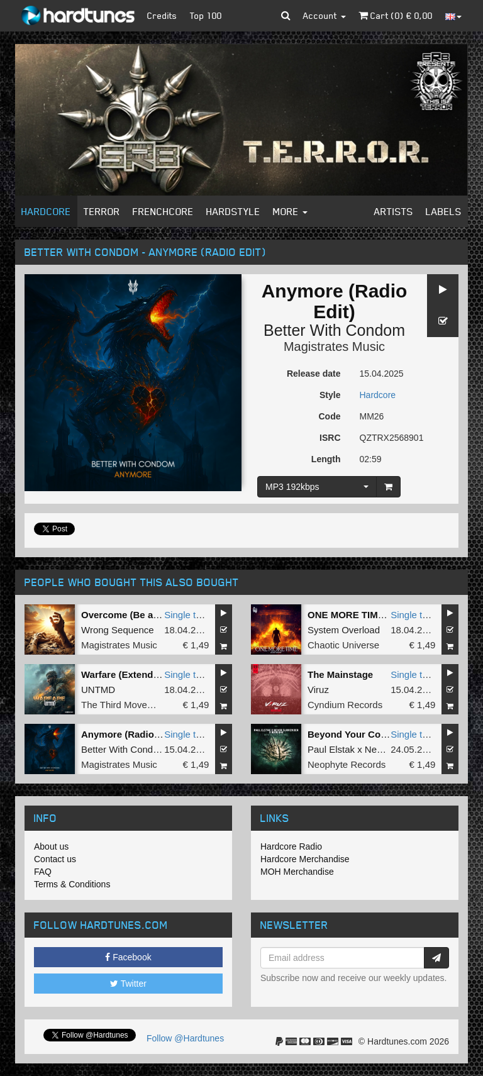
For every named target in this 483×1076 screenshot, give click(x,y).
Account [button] (324, 15)
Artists (393, 211)
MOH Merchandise (297, 872)
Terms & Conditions (72, 884)
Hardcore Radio (291, 846)
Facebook (128, 957)
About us (51, 846)
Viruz (318, 689)
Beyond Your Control (354, 734)
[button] (286, 15)
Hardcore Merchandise (305, 859)
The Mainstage (340, 674)
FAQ (43, 872)
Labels (444, 211)
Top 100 (206, 15)
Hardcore (46, 211)
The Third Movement (124, 704)
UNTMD (98, 689)
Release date (314, 374)
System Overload (344, 629)
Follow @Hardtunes (185, 1038)
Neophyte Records (347, 764)
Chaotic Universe (343, 645)
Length (326, 459)
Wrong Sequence (117, 629)
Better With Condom (334, 330)
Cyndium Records (345, 704)
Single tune (187, 614)
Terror (102, 211)
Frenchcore (163, 211)
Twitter (128, 984)
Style (329, 395)
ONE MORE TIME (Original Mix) (377, 614)
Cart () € (395, 15)
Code (330, 416)
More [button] (290, 211)
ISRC (329, 438)
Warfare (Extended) (124, 674)
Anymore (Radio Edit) (129, 734)
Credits (162, 15)
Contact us (55, 859)
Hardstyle (233, 211)
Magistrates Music (334, 346)
